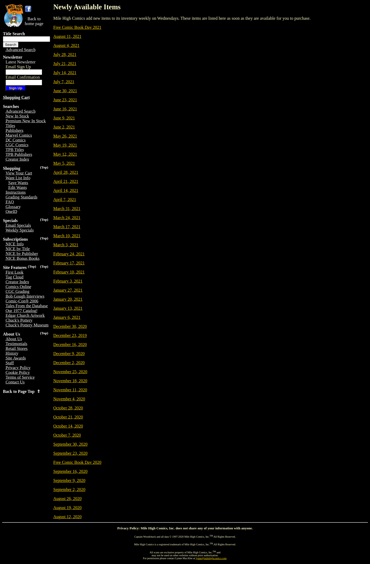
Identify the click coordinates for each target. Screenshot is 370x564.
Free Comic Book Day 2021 (77, 27)
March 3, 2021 (65, 245)
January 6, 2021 (66, 317)
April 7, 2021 (64, 199)
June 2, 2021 (64, 127)
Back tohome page (34, 21)
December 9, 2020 (69, 353)
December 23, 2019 (70, 335)
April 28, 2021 (65, 172)
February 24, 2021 (69, 254)
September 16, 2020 (70, 471)
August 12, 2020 (67, 516)
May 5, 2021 (64, 163)
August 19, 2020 (67, 507)
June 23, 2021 (65, 100)
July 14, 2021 (64, 72)
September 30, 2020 (70, 444)
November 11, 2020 (70, 390)
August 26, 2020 (67, 498)
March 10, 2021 (66, 235)
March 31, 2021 (66, 208)
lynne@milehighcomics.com (211, 558)
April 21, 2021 (65, 181)
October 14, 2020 (68, 426)
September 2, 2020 (69, 489)
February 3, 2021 (68, 281)
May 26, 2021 (65, 136)
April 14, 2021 (65, 190)
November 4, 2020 (69, 399)
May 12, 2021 (65, 154)
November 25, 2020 (70, 371)
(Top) (44, 167)
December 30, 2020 (70, 326)
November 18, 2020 (70, 380)
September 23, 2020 (70, 453)
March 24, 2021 (66, 217)
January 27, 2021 (68, 290)
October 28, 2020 (68, 408)
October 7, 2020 (67, 435)
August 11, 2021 (67, 36)
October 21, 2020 (68, 417)
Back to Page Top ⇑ (21, 391)
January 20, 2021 (68, 299)
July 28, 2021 (64, 54)
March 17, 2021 (66, 226)
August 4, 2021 (66, 45)
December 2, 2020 (69, 362)
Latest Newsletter (20, 62)
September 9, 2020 (69, 480)
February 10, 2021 (69, 272)
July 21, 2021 (64, 63)
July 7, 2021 (63, 81)
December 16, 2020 (70, 344)
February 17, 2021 (69, 263)
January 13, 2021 (68, 308)
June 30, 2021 (65, 90)
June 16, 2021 (65, 109)
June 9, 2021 (64, 118)
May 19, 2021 (65, 145)
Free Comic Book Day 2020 (77, 462)
